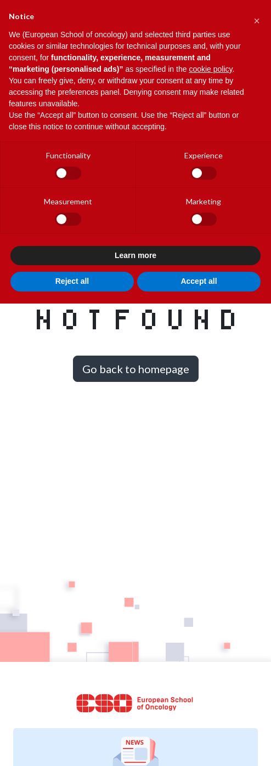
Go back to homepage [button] (135, 368)
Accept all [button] (198, 281)
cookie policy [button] (210, 69)
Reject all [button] (72, 281)
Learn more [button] (135, 255)
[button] (257, 17)
